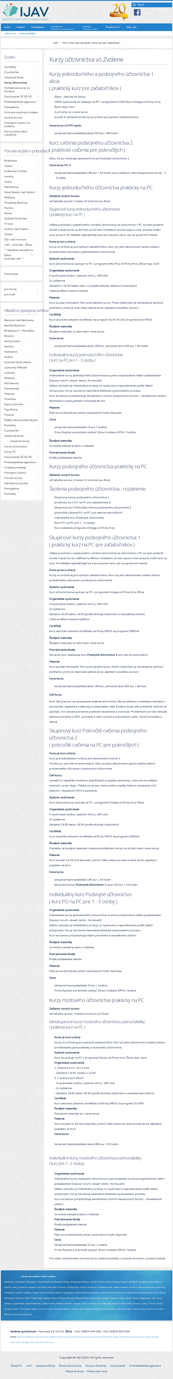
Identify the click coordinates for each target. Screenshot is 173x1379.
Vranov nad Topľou (22, 1342)
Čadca (46, 1337)
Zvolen (32, 1342)
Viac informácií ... (40, 1314)
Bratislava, (40, 1337)
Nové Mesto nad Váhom (103, 1337)
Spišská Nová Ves (152, 1337)
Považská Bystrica (126, 1337)
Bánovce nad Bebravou (26, 1337)
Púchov (137, 1337)
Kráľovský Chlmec (56, 1337)
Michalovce (79, 1337)
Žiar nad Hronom (42, 1342)
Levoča (72, 1337)
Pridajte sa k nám (11, 1276)
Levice (65, 1337)
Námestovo (89, 1337)
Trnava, (12, 1342)
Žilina (51, 1342)
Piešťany (116, 1337)
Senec (142, 1337)
